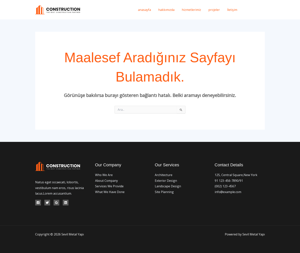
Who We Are (104, 175)
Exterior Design (166, 181)
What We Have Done (110, 192)
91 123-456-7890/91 (229, 181)
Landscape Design (168, 186)
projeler (216, 10)
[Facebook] (246, 9)
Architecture (163, 175)
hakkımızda (170, 10)
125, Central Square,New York (236, 175)
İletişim (233, 10)
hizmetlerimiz (194, 10)
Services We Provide (109, 186)
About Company (106, 181)
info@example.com (228, 192)
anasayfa (149, 10)
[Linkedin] (65, 202)
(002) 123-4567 (225, 186)
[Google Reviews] (56, 202)
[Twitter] (254, 9)
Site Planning (164, 192)
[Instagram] (263, 9)
